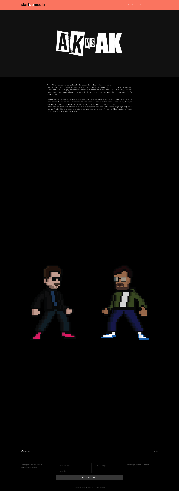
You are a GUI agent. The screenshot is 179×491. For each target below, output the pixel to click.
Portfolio (132, 5)
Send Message (89, 478)
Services (120, 5)
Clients (143, 5)
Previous (25, 451)
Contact (153, 5)
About (111, 5)
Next (155, 451)
